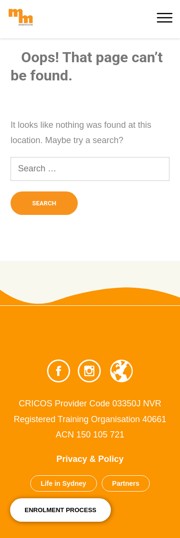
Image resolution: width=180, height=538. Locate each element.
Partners (126, 483)
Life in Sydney (63, 483)
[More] (165, 14)
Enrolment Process (60, 510)
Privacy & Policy (89, 459)
